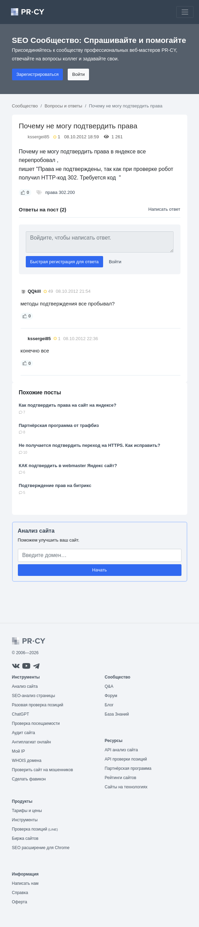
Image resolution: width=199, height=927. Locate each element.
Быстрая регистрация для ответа (64, 261)
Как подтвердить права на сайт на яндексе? (68, 405)
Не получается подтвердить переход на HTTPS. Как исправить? (90, 445)
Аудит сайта (23, 732)
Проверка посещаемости (36, 723)
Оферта (19, 902)
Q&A (109, 686)
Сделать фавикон (29, 779)
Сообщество (25, 105)
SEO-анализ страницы (33, 695)
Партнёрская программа (128, 768)
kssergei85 (38, 136)
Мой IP (18, 751)
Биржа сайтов (25, 838)
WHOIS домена (27, 760)
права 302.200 (60, 192)
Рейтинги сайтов (120, 777)
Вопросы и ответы (63, 105)
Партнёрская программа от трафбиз (59, 425)
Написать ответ (164, 209)
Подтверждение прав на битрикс (55, 485)
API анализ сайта (121, 750)
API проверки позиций (126, 759)
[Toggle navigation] (185, 12)
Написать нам (25, 883)
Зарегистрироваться (37, 74)
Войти (78, 74)
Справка (20, 892)
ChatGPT (20, 714)
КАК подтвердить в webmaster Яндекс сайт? (68, 465)
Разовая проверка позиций (37, 705)
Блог (109, 705)
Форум (111, 695)
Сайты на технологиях (126, 787)
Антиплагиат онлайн (31, 742)
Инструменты (25, 820)
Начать (99, 569)
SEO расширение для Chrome (41, 847)
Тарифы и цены (27, 810)
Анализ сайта (36, 531)
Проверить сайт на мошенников (42, 769)
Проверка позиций (35, 829)
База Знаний (117, 714)
